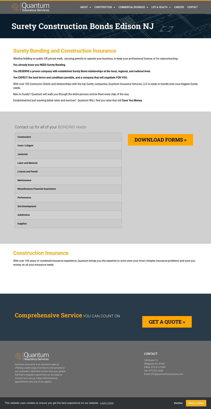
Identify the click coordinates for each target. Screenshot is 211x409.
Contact (192, 7)
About (85, 7)
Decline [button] (178, 403)
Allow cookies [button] (196, 403)
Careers (179, 7)
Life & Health (161, 7)
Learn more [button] (107, 403)
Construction (104, 7)
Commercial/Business (133, 7)
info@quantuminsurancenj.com (167, 374)
